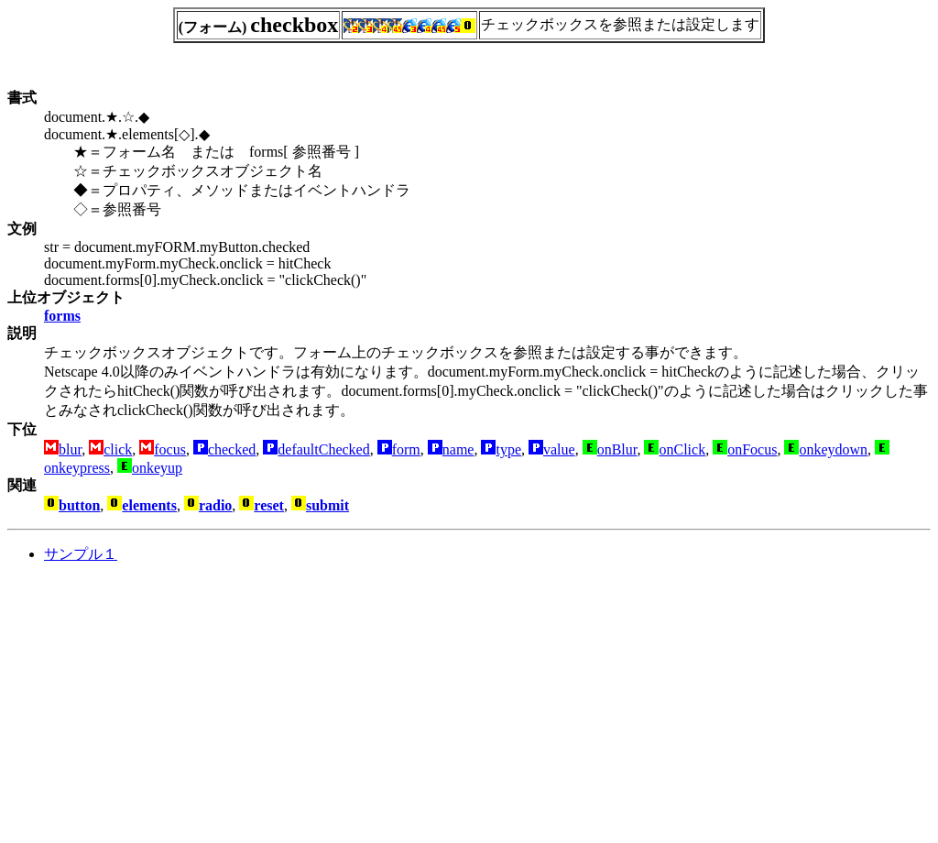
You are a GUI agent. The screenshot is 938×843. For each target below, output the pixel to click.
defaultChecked (323, 449)
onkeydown (833, 449)
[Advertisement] (161, 707)
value (559, 449)
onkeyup (157, 468)
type (508, 449)
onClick (682, 449)
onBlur (617, 449)
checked (232, 449)
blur (70, 449)
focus (170, 449)
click (118, 449)
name (458, 449)
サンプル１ (80, 554)
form (406, 449)
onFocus (752, 449)
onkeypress (77, 468)
